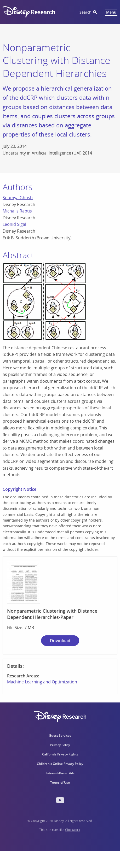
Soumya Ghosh (18, 197)
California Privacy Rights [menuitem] (60, 754)
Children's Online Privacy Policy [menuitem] (60, 763)
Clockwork (72, 830)
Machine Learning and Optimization (42, 682)
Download (60, 640)
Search (85, 12)
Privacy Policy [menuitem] (60, 745)
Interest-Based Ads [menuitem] (60, 773)
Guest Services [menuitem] (60, 735)
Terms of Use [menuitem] (60, 782)
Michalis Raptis (17, 211)
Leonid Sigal (14, 224)
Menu (111, 12)
